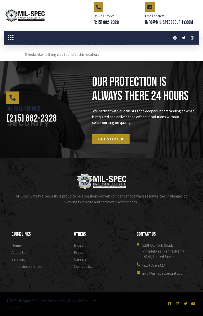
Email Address (154, 16)
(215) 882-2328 (106, 22)
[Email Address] (150, 7)
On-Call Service (104, 16)
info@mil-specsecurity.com (169, 22)
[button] (11, 38)
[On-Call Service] (98, 7)
